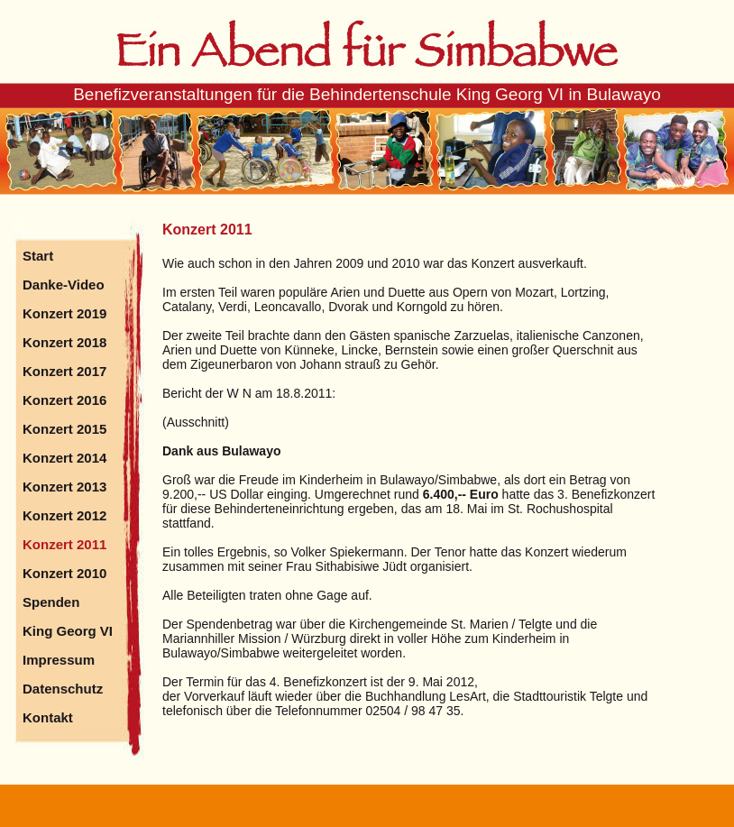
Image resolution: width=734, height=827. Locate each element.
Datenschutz (63, 688)
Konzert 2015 (64, 428)
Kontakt (48, 717)
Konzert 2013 (64, 486)
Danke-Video (64, 284)
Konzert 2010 (64, 573)
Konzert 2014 (64, 457)
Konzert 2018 (64, 342)
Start (38, 255)
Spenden (51, 602)
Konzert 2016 (64, 400)
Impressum (59, 659)
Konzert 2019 (64, 313)
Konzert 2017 (64, 371)
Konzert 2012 (64, 515)
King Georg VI (68, 631)
